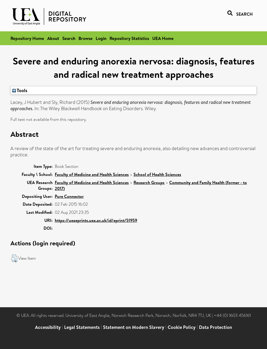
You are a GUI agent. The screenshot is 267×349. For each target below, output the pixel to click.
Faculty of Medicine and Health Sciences (92, 174)
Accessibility (48, 327)
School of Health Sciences (157, 174)
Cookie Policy (182, 327)
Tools (19, 90)
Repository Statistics (129, 38)
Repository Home (27, 38)
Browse (85, 38)
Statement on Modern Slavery (133, 327)
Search (68, 38)
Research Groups (149, 182)
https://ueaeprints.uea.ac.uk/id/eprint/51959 (96, 220)
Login (101, 38)
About (53, 38)
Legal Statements (82, 327)
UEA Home (163, 38)
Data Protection (215, 327)
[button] (14, 258)
